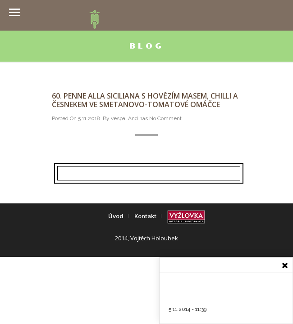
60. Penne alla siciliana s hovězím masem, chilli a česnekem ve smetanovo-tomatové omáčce (145, 100)
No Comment (165, 118)
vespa (118, 118)
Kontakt (145, 216)
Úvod (116, 216)
